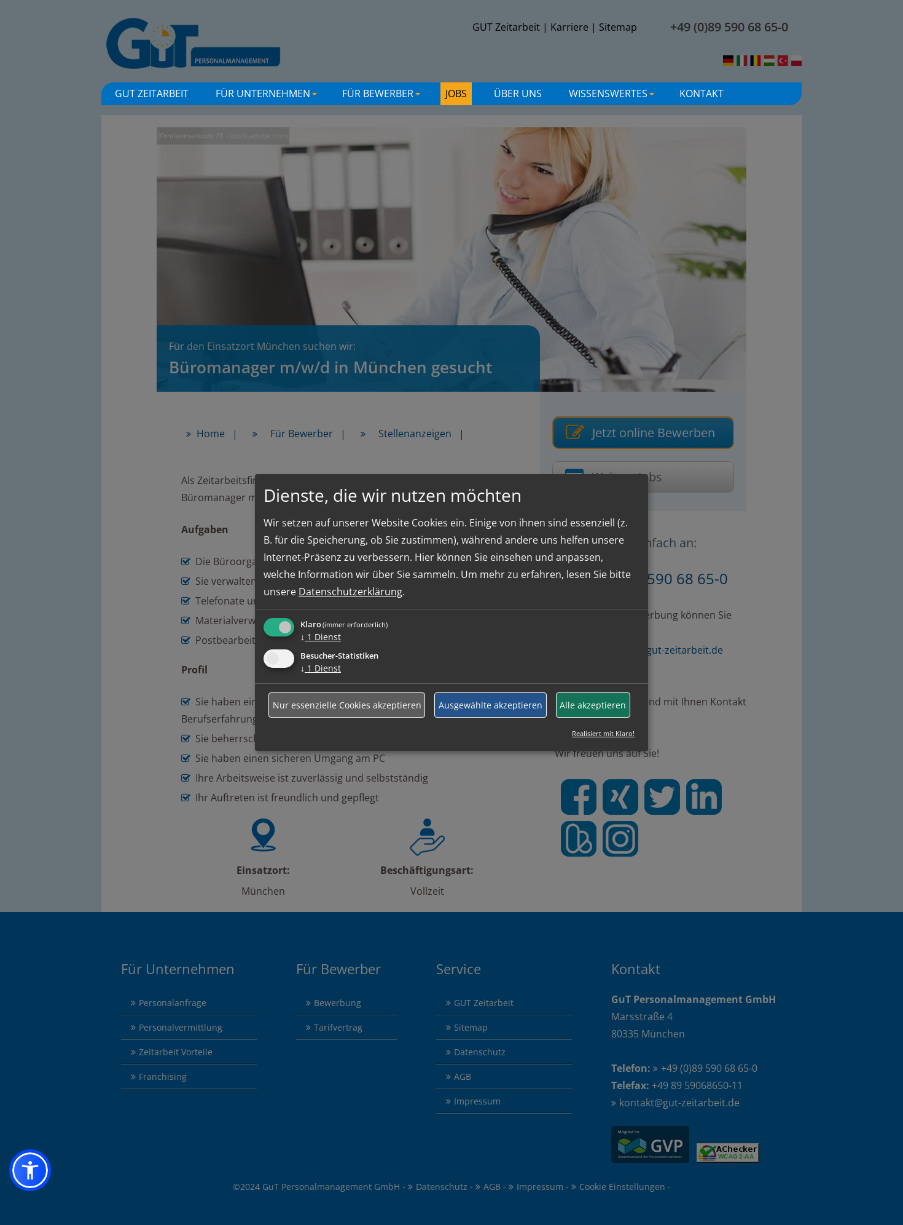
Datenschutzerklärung (350, 591)
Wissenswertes (613, 96)
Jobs (456, 93)
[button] (30, 1170)
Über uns (518, 93)
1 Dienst (320, 637)
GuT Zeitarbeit (152, 93)
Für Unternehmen (268, 96)
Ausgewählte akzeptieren (490, 705)
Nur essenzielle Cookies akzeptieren (347, 705)
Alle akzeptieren (593, 705)
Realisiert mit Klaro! (603, 733)
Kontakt (701, 93)
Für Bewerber (382, 96)
